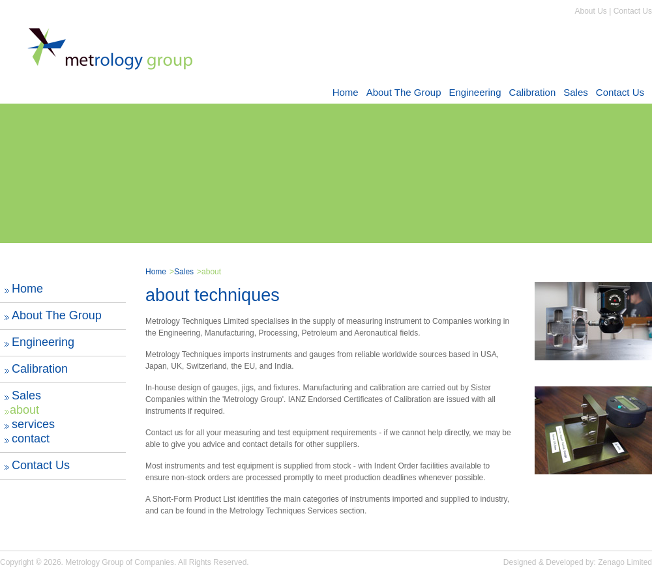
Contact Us (633, 11)
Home (346, 92)
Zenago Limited (625, 562)
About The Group (403, 92)
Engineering (475, 92)
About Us (590, 11)
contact (31, 438)
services (33, 424)
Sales (575, 92)
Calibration (532, 92)
